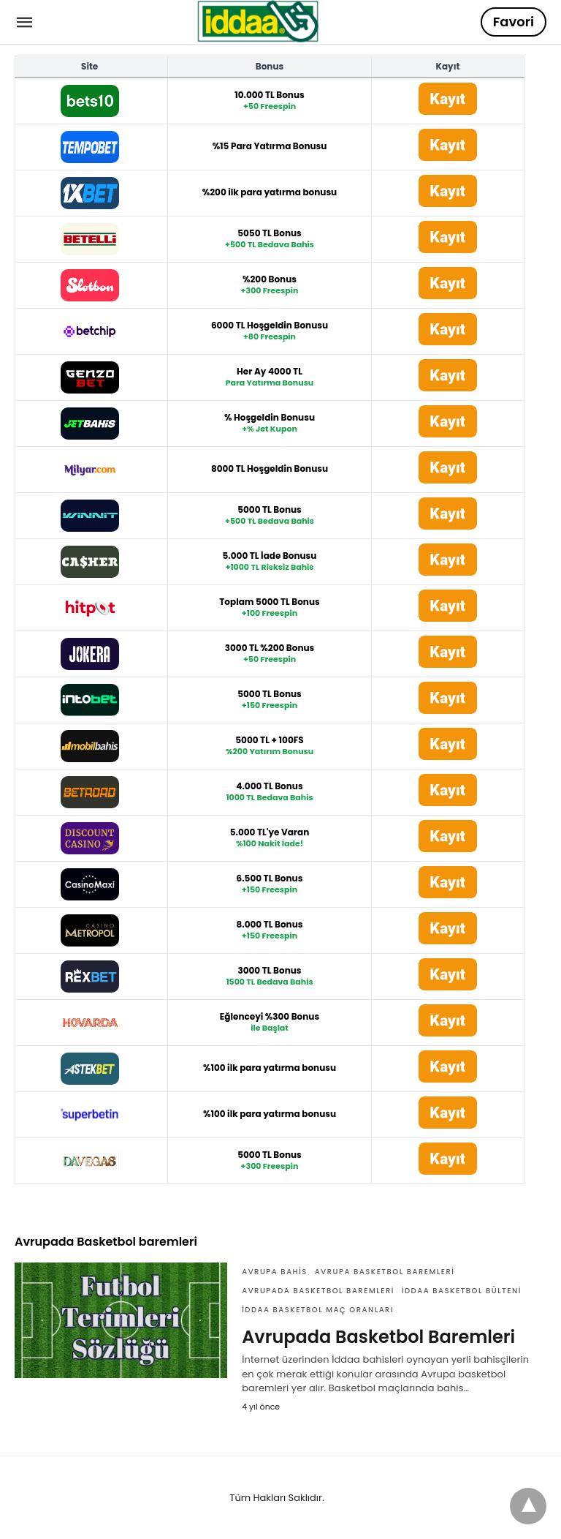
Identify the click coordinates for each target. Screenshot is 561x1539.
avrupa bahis (275, 1271)
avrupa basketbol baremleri (385, 1271)
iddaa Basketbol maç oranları (318, 1309)
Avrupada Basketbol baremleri (318, 1290)
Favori (513, 21)
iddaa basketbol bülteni (462, 1290)
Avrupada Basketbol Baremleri (378, 1337)
